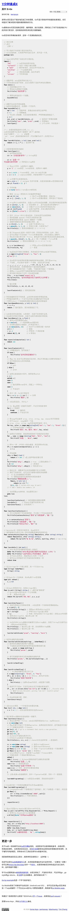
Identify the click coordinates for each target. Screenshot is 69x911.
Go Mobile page (58, 888)
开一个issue (37, 896)
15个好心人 (23, 901)
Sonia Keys (34, 909)
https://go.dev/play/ (16, 864)
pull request (55, 896)
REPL (33, 864)
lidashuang (53, 909)
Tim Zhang (62, 909)
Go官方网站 (25, 846)
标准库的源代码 (22, 872)
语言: (51, 12)
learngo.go (14, 14)
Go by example (8, 880)
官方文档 (34, 849)
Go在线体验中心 (18, 862)
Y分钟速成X (10, 4)
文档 (20, 875)
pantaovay (43, 909)
